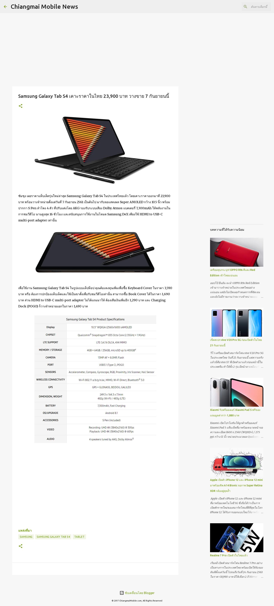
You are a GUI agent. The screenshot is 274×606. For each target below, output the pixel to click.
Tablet (79, 536)
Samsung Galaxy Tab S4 (53, 536)
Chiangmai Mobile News (44, 6)
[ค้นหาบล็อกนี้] (251, 6)
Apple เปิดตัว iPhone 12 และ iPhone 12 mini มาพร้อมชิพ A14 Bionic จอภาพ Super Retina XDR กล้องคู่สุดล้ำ (236, 485)
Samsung (26, 536)
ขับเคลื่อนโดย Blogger (137, 593)
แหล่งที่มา (25, 530)
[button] (20, 106)
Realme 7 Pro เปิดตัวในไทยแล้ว (229, 555)
